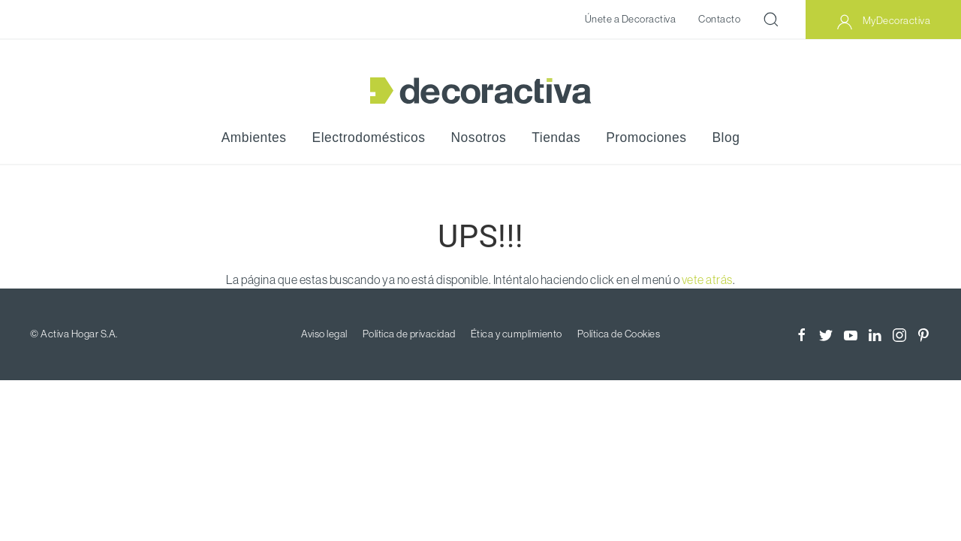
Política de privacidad (409, 333)
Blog (726, 137)
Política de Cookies (619, 333)
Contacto (719, 19)
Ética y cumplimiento (516, 333)
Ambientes (254, 137)
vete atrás (707, 279)
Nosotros (479, 137)
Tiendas (556, 137)
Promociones (646, 137)
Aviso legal (324, 333)
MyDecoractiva (883, 22)
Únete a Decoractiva (630, 19)
